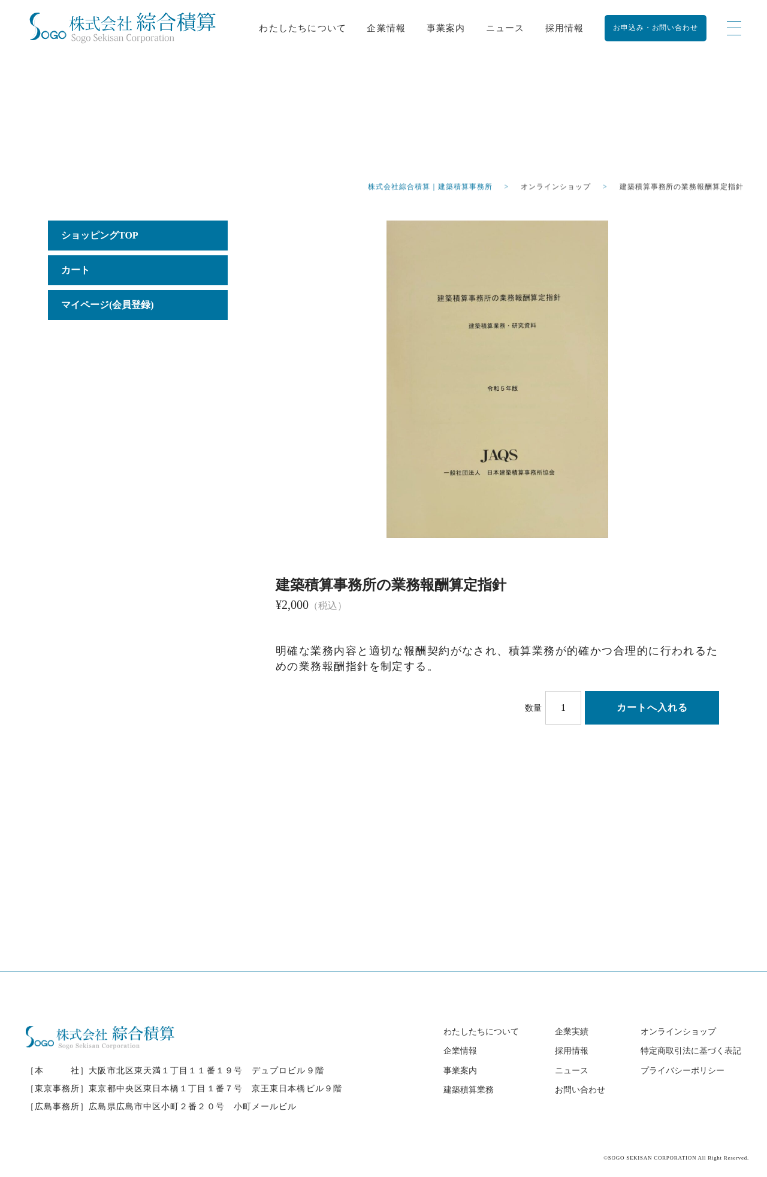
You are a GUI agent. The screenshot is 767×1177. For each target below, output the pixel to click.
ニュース (505, 28)
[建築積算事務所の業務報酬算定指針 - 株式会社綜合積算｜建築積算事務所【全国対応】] (122, 28)
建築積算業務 (468, 1089)
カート (75, 270)
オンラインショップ (678, 1031)
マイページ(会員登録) (107, 305)
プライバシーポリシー (682, 1070)
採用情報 (564, 28)
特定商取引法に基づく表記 (691, 1050)
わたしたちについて (302, 28)
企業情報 (386, 28)
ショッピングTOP (99, 235)
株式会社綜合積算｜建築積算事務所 (430, 187)
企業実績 (571, 1031)
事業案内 (446, 28)
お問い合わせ (580, 1089)
